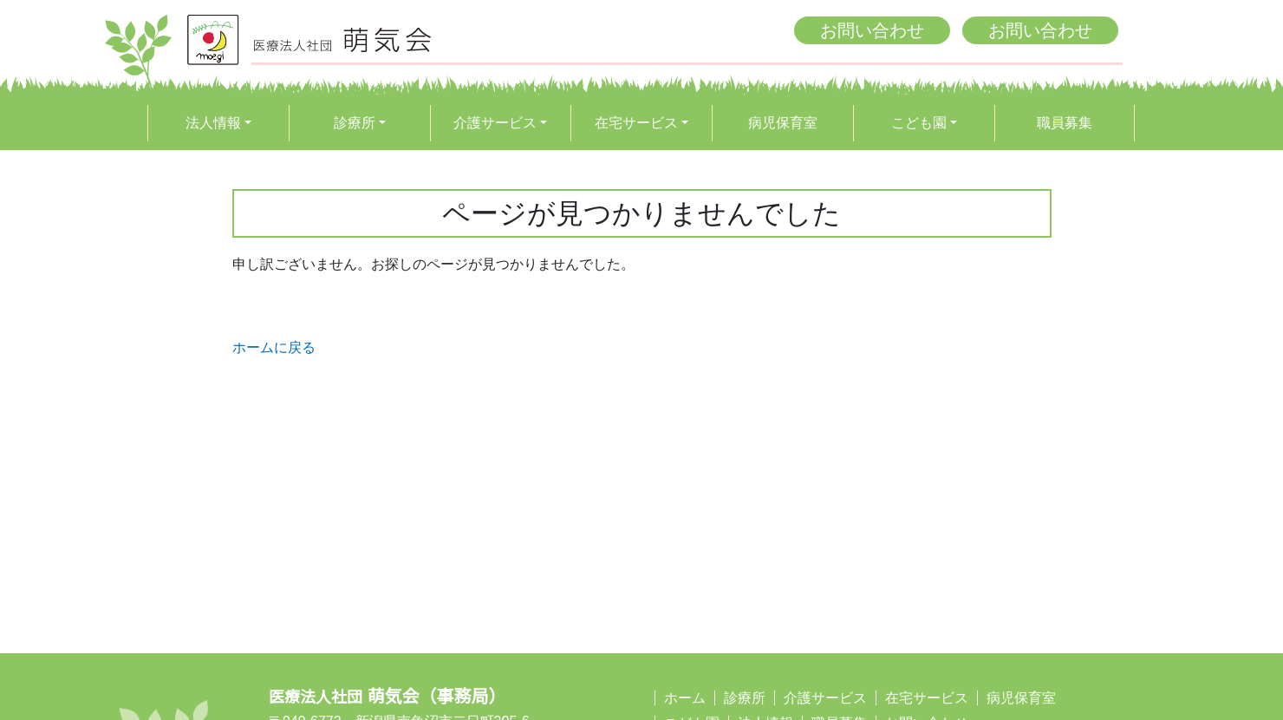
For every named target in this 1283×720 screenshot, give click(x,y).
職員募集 (1064, 122)
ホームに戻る (274, 347)
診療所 (354, 122)
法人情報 (213, 122)
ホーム (685, 698)
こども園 (919, 122)
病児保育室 (782, 122)
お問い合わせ (872, 30)
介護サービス (495, 122)
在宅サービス (636, 122)
